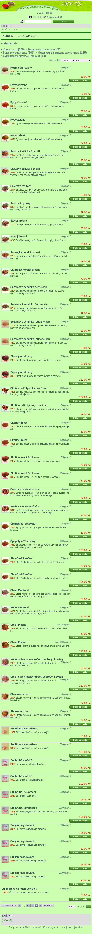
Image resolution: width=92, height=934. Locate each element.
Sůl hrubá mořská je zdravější (30, 764)
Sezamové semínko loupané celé (30, 321)
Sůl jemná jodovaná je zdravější (31, 829)
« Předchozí (9, 905)
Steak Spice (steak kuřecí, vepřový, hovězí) (36, 659)
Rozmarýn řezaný (21, 67)
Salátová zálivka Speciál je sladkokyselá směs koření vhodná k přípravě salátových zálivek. (38, 156)
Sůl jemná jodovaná (22, 825)
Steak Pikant (18, 624)
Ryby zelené (17, 119)
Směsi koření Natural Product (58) (24, 55)
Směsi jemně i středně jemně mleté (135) (62, 52)
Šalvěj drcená (18, 220)
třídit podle (54, 60)
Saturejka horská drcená (25, 252)
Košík (49, 17)
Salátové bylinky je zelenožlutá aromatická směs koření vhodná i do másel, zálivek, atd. (39, 191)
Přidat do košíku (80, 81)
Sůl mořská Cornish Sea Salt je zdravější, (28, 892)
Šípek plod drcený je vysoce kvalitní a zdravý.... (39, 360)
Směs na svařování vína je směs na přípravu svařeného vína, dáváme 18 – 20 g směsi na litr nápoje (39, 494)
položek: (80, 906)
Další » (48, 905)
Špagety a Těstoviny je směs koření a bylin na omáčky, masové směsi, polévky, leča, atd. (39, 546)
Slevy (11, 927)
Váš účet (37, 17)
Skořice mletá (18, 422)
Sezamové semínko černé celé (29, 287)
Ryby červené (18, 85)
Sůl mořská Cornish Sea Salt (19, 888)
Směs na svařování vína (25, 489)
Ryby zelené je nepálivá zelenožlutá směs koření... (40, 123)
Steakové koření (20, 694)
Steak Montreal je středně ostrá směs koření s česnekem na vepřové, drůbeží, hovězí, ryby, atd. (40, 595)
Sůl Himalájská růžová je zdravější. (32, 732)
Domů (4, 29)
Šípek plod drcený (21, 356)
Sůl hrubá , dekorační (26, 796)
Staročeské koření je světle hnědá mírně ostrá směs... (41, 562)
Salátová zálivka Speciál (25, 151)
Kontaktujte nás (51, 927)
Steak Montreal (19, 590)
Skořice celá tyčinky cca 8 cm (28, 388)
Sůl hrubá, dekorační (23, 792)
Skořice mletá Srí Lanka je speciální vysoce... (38, 461)
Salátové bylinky (20, 186)
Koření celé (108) (14, 49)
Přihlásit (49, 12)
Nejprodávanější (33, 927)
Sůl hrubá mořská (21, 760)
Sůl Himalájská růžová (24, 728)
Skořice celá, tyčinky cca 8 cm (28, 405)
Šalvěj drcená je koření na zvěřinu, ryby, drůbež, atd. (41, 224)
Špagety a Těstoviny (22, 523)
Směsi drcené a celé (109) (18, 52)
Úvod (63, 927)
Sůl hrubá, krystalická (23, 807)
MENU (46, 26)
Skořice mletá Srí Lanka (24, 457)
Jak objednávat (75, 927)
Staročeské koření (21, 558)
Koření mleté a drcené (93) (44, 49)
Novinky (19, 927)
